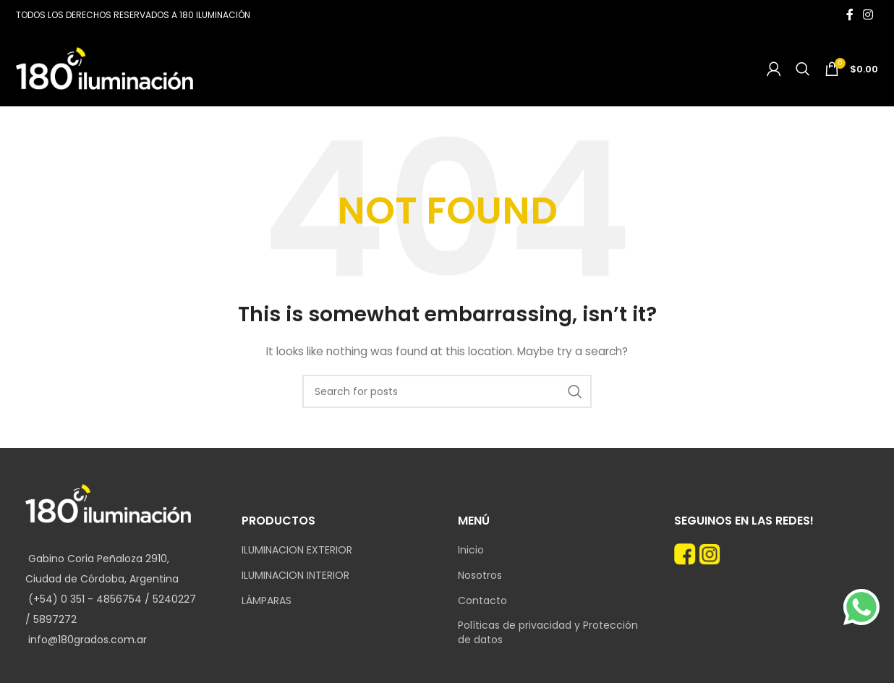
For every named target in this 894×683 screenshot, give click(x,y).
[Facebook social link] (850, 15)
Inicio (471, 550)
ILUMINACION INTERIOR (295, 575)
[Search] (802, 68)
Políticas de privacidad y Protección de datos (548, 633)
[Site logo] (104, 67)
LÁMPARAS (266, 601)
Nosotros (480, 575)
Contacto (482, 601)
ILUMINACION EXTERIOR (297, 550)
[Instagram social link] (868, 15)
